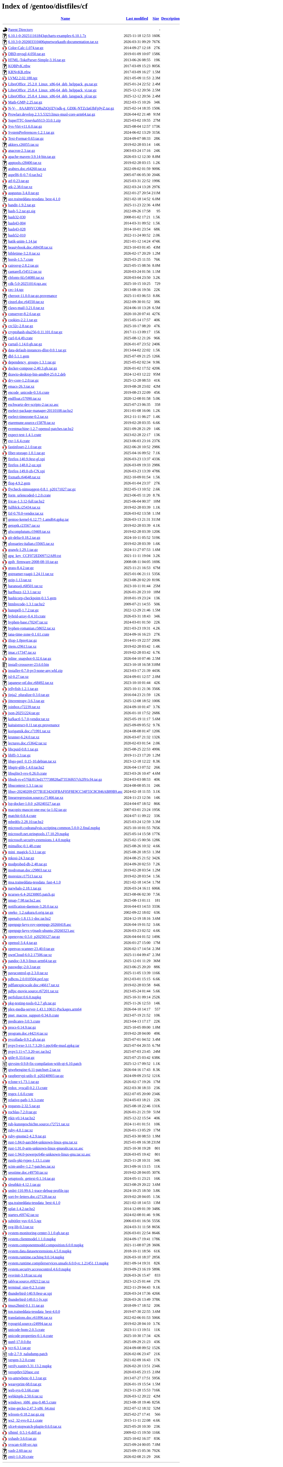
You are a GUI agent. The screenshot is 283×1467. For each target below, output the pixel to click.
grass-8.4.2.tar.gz (21, 568)
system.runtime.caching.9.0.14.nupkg (36, 1257)
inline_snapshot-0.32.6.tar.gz (29, 658)
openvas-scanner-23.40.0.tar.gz (31, 949)
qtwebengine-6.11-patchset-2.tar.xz (34, 1070)
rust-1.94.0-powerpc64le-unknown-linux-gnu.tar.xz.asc (49, 1154)
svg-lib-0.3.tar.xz (21, 1227)
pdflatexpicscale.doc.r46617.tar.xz (33, 985)
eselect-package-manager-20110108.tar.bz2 (40, 411)
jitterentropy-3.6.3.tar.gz (26, 701)
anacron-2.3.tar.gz (21, 151)
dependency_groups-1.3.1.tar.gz (32, 362)
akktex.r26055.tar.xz (23, 145)
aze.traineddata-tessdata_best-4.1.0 (34, 199)
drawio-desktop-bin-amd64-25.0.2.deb (37, 374)
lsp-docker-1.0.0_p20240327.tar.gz (34, 804)
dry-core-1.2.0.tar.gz (23, 380)
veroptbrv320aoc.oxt (23, 1372)
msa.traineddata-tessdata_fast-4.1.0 (34, 882)
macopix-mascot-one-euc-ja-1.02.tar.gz (37, 810)
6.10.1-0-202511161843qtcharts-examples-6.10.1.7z (47, 36)
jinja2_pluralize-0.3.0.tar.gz (28, 695)
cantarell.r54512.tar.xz (25, 271)
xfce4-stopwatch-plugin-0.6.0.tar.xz (34, 1426)
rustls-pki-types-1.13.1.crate (29, 1160)
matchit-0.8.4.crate (22, 816)
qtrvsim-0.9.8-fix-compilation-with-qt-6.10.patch (45, 1064)
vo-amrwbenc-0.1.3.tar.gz (27, 1378)
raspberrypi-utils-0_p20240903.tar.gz (36, 1076)
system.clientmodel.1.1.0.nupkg (32, 1239)
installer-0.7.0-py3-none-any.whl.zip (35, 671)
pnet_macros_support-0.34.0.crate (33, 1015)
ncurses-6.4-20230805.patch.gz (31, 894)
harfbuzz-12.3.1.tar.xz (24, 592)
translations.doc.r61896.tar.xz (30, 1318)
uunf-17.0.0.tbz (19, 1342)
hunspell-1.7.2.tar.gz (23, 610)
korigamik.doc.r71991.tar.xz (29, 731)
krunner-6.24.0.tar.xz (23, 737)
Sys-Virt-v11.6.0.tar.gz (25, 126)
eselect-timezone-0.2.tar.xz (28, 417)
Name (65, 18)
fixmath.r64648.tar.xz (24, 477)
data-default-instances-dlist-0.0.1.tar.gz (37, 350)
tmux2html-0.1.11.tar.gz (26, 1305)
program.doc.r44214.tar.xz (28, 1033)
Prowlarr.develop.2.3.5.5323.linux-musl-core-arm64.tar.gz (51, 114)
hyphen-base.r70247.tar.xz (28, 622)
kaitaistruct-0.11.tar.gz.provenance (34, 725)
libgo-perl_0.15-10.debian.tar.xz (32, 761)
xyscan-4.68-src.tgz (22, 1445)
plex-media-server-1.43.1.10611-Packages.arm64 (45, 1009)
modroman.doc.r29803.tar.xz (29, 870)
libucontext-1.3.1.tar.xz (25, 785)
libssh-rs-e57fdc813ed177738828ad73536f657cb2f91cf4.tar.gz (55, 779)
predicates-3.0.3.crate (24, 1021)
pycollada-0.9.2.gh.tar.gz (26, 1039)
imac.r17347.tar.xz (22, 652)
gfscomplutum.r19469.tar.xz (29, 531)
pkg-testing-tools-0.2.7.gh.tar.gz (32, 1003)
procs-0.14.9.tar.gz (22, 1027)
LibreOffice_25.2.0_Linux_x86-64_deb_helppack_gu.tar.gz (52, 84)
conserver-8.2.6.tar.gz (24, 314)
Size (156, 18)
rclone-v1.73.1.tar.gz (23, 1082)
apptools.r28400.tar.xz (24, 163)
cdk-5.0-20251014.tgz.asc (27, 284)
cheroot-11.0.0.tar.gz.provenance (32, 296)
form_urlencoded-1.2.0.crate (29, 495)
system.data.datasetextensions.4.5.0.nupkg (39, 1251)
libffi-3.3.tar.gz (19, 755)
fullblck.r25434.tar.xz (24, 507)
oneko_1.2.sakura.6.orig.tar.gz (30, 912)
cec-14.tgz (16, 290)
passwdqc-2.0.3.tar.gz (24, 967)
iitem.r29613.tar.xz (22, 646)
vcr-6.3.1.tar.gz (19, 1348)
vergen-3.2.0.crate (21, 1360)
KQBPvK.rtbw (19, 66)
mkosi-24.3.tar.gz (21, 858)
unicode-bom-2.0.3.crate (26, 1330)
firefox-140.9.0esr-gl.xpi (26, 459)
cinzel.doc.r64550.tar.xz (26, 302)
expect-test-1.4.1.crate (24, 435)
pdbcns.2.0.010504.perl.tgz (28, 979)
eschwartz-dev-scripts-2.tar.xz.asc (33, 405)
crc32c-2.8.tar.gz (20, 326)
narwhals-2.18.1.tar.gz (24, 888)
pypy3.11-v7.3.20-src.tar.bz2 (29, 1052)
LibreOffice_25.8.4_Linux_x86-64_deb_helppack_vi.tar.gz (52, 90)
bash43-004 (17, 223)
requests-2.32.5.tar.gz (24, 1106)
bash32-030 (17, 217)
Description (170, 18)
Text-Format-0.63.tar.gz (26, 138)
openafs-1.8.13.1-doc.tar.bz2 (29, 918)
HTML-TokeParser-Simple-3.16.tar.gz (36, 60)
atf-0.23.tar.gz (18, 181)
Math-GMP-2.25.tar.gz (25, 102)
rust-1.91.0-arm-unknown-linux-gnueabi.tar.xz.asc (45, 1148)
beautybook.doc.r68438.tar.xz (30, 247)
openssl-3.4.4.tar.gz (22, 943)
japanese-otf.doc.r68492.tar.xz (30, 683)
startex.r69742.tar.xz (23, 1215)
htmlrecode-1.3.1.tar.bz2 (26, 604)
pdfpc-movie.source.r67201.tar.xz (33, 991)
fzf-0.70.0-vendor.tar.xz (25, 513)
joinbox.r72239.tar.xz (24, 707)
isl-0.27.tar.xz (18, 677)
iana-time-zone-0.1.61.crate (28, 634)
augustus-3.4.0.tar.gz (23, 193)
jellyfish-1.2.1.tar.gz (23, 689)
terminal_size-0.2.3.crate (26, 1287)
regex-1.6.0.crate (20, 1094)
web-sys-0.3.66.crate (23, 1390)
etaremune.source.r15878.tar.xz (31, 423)
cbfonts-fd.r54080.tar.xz (26, 278)
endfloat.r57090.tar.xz (24, 398)
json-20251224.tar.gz (24, 713)
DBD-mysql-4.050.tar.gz (26, 54)
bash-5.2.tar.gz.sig (21, 211)
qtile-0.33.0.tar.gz (21, 1058)
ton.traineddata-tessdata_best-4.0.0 (34, 1312)
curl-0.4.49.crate (20, 338)
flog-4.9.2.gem (19, 483)
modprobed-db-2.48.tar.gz (27, 864)
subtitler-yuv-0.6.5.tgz (24, 1221)
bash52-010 (17, 235)
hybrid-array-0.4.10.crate (26, 616)
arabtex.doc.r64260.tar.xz (27, 169)
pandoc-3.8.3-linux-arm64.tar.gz (32, 961)
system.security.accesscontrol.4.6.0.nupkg (39, 1269)
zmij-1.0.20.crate (21, 1457)
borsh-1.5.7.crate (20, 259)
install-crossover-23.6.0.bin (28, 665)
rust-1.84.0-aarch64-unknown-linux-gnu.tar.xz (42, 1142)
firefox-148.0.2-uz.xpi (24, 465)
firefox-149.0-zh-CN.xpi (26, 471)
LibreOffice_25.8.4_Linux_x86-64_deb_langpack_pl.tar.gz (52, 96)
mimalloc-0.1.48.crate (24, 846)
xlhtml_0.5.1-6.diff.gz (24, 1432)
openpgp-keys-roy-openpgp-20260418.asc (39, 925)
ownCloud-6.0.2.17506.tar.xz (30, 955)
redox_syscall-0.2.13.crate (27, 1088)
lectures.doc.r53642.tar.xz (27, 743)
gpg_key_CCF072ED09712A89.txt (34, 556)
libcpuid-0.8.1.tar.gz (23, 749)
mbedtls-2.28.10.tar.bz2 (25, 822)
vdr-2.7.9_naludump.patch (28, 1354)
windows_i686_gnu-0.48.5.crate (32, 1402)
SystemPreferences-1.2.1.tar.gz (31, 132)
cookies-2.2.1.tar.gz (22, 320)
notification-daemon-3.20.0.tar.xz (33, 906)
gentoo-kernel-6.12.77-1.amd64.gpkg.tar (38, 519)
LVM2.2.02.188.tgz (23, 78)
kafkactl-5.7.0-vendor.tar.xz (28, 719)
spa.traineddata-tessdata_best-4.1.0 (34, 1203)
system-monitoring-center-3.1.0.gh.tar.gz (38, 1233)
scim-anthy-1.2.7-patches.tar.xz (31, 1166)
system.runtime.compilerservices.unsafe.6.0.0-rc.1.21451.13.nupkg (58, 1263)
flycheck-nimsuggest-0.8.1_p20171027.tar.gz (42, 489)
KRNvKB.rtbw (19, 72)
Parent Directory (20, 30)
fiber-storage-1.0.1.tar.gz (26, 453)
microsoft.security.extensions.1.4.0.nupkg (39, 840)
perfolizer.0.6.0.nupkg (24, 997)
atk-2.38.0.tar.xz (20, 187)
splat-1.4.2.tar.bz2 (21, 1209)
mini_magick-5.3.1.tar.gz (27, 852)
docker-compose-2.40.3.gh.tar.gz (32, 368)
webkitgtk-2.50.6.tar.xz (25, 1396)
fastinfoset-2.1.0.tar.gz (24, 447)
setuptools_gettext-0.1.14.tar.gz (31, 1178)
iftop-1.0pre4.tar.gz (22, 640)
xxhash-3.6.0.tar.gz (22, 1438)
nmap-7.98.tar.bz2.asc (24, 900)
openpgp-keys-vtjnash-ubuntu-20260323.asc (41, 931)
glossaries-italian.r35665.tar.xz (31, 544)
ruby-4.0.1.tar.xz (20, 1130)
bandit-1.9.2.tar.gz (21, 205)
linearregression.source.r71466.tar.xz (35, 798)
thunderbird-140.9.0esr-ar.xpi (30, 1293)
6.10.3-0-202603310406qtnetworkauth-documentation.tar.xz (53, 42)
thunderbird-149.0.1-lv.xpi (28, 1299)
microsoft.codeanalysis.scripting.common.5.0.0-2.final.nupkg (54, 828)
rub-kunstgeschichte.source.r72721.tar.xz (38, 1124)
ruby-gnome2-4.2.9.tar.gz (27, 1136)
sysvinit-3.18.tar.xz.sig (25, 1275)
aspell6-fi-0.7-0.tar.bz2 (25, 175)
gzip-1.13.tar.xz (19, 580)
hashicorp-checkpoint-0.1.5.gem (32, 598)
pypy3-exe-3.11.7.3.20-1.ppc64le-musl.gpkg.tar (43, 1045)
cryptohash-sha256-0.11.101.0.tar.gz (35, 332)
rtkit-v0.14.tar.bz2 (21, 1118)
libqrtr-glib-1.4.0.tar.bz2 (26, 767)
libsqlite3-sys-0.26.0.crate (27, 773)
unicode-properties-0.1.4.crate (30, 1336)
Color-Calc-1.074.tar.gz (25, 48)
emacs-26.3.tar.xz (21, 386)
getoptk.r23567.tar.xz (24, 525)
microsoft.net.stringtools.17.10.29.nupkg (38, 834)
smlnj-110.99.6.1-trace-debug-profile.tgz (38, 1191)
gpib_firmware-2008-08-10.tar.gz (33, 562)
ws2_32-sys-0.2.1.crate (25, 1420)
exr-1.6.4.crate (19, 441)
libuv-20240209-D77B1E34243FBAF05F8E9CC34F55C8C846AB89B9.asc (65, 792)
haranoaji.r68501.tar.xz (25, 586)
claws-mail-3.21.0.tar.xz (26, 308)
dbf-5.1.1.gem (18, 356)
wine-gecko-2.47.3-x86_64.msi (31, 1408)
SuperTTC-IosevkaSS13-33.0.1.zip (34, 120)
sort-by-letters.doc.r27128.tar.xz (32, 1197)
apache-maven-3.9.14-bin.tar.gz (31, 157)
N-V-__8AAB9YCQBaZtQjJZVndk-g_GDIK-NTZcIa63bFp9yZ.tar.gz (61, 108)
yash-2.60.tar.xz (20, 1451)
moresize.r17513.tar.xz (25, 876)
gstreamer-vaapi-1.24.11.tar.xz (31, 574)
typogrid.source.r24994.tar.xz (30, 1324)
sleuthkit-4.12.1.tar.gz (24, 1185)
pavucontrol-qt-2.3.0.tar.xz (28, 973)
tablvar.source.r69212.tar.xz (29, 1281)
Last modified (137, 18)
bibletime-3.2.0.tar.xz (24, 253)
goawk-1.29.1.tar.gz (23, 550)
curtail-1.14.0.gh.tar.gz (25, 344)
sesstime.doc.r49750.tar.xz (28, 1172)
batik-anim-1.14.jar (22, 241)
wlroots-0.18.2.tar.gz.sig (26, 1414)
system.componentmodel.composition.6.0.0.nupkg (45, 1245)
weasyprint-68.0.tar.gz (24, 1384)
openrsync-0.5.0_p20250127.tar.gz (34, 937)
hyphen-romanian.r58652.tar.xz (31, 628)
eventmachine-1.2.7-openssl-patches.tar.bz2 (40, 429)
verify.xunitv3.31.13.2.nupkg (30, 1366)
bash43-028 (17, 229)
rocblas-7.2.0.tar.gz (22, 1112)
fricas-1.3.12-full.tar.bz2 (26, 501)
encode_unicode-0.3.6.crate (28, 392)
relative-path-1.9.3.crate (26, 1100)
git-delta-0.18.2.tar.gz (24, 538)
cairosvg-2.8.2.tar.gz (23, 265)
